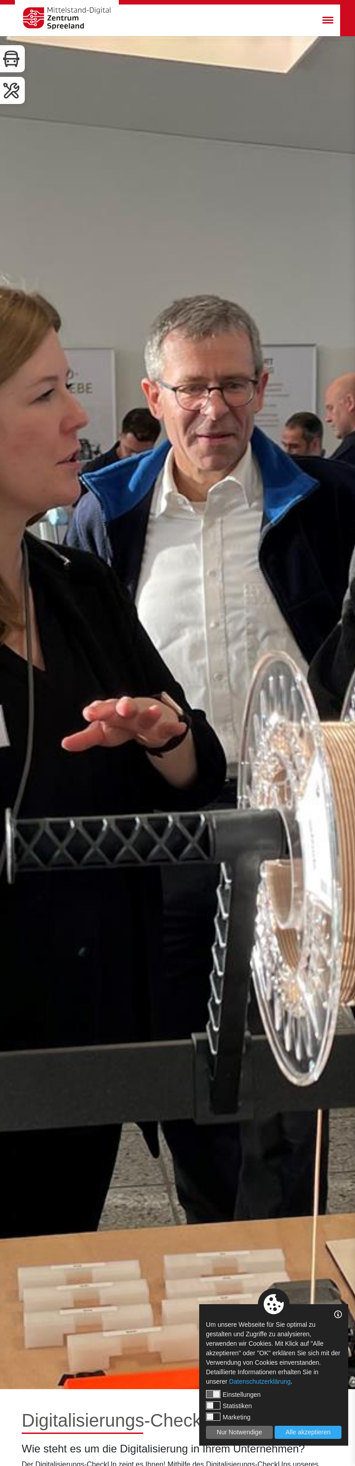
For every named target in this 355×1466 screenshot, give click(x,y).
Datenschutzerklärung (259, 1381)
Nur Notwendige (239, 1432)
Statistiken (229, 1405)
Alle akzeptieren (308, 1432)
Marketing (228, 1417)
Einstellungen (233, 1394)
